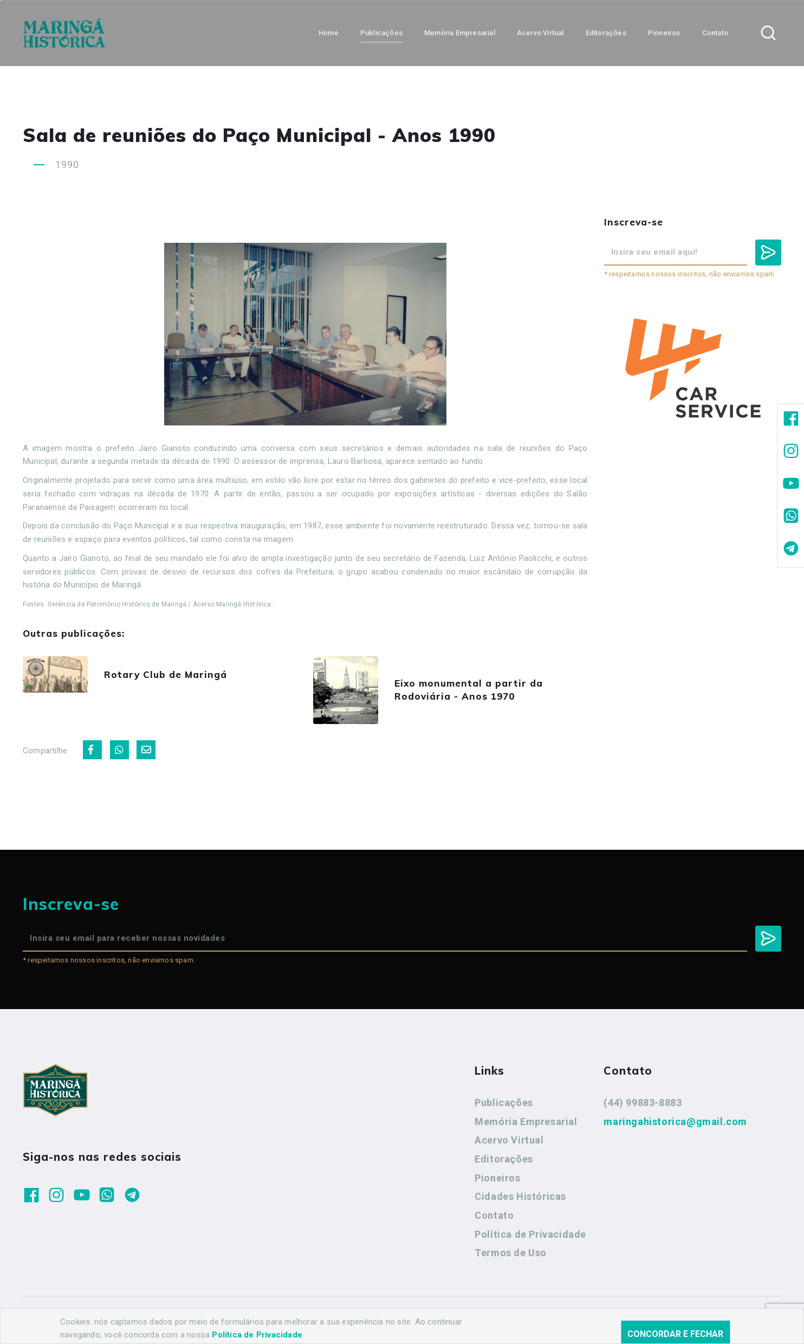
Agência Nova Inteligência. (350, 1321)
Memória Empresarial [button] (459, 33)
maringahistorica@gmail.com (675, 1121)
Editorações (504, 1159)
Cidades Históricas (520, 1196)
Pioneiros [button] (664, 33)
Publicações (504, 1102)
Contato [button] (715, 33)
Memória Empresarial (526, 1121)
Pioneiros (497, 1178)
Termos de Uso (511, 1252)
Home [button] (329, 33)
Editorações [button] (606, 33)
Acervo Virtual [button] (540, 33)
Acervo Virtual (509, 1140)
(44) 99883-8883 (643, 1102)
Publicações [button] (381, 33)
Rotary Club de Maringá (165, 674)
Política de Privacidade (530, 1234)
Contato (494, 1215)
